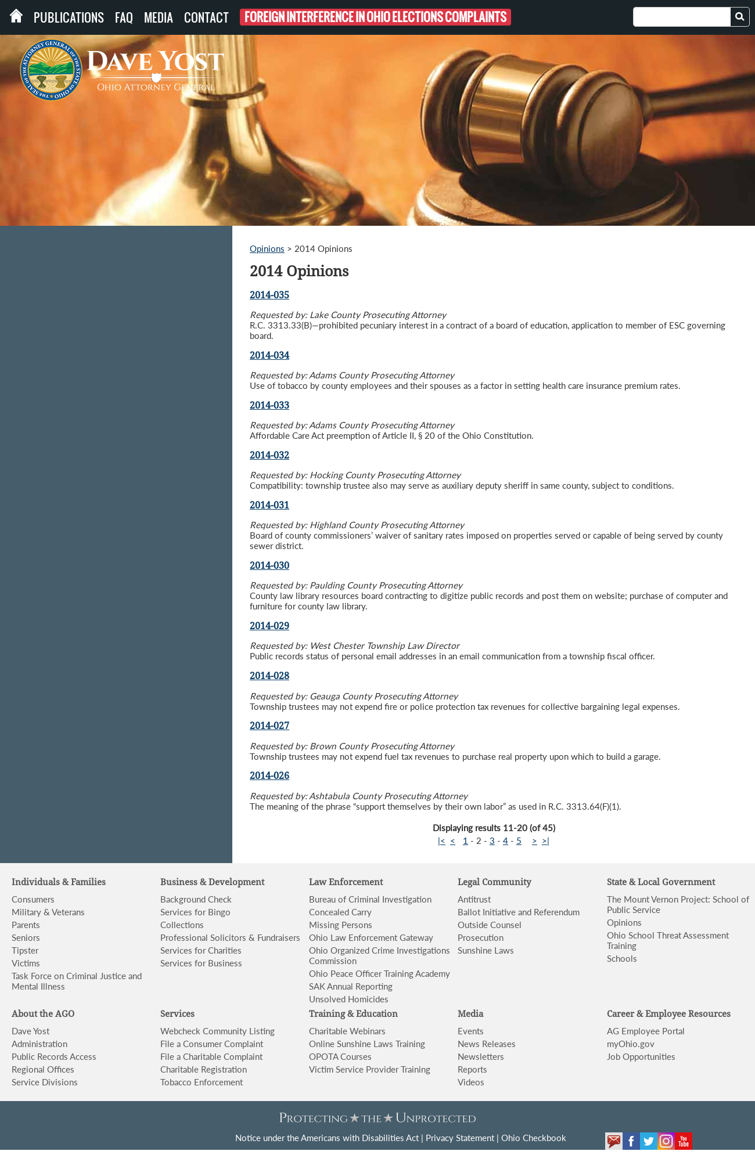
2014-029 (269, 625)
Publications (69, 17)
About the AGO (43, 1014)
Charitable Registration (203, 1069)
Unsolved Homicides (349, 999)
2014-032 (269, 455)
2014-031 (269, 505)
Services (177, 1014)
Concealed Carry (340, 912)
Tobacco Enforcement (201, 1082)
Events (471, 1031)
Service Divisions (45, 1082)
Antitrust (474, 899)
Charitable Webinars (347, 1031)
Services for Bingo (195, 912)
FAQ (124, 17)
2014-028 (269, 675)
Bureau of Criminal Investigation (370, 899)
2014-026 (269, 775)
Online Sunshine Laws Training (367, 1043)
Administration (39, 1043)
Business (180, 882)
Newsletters (481, 1056)
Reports (472, 1069)
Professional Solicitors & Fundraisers (230, 937)
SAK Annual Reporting (351, 986)
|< (441, 840)
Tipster (25, 950)
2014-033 (269, 405)
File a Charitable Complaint (211, 1056)
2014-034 (269, 355)
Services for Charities (201, 950)
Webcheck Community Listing (217, 1031)
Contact (206, 17)
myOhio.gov (631, 1043)
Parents (26, 924)
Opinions (267, 248)
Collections (182, 924)
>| (545, 840)
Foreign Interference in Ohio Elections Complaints (375, 17)
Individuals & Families (59, 882)
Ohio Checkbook (533, 1137)
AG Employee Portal (646, 1031)
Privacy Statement (460, 1137)
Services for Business (201, 963)
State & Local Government (661, 882)
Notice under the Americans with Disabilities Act (327, 1137)
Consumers (33, 899)
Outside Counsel (490, 924)
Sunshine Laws (486, 950)
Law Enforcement (346, 882)
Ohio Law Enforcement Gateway (371, 937)
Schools (622, 958)
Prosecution (481, 937)
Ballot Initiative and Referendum (519, 912)
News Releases (487, 1043)
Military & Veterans (48, 912)
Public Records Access (54, 1056)
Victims (26, 963)
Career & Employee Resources (669, 1014)
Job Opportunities (641, 1056)
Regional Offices (43, 1069)
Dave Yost (30, 1031)
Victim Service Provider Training (369, 1069)
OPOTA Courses (340, 1056)
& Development (232, 882)
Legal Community (494, 882)
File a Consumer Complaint (211, 1043)
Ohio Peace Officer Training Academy (379, 973)
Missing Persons (340, 924)
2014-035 (269, 295)
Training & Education (353, 1014)
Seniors (26, 937)
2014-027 (269, 725)
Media (158, 17)
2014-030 (269, 565)
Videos (471, 1082)
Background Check (196, 899)
